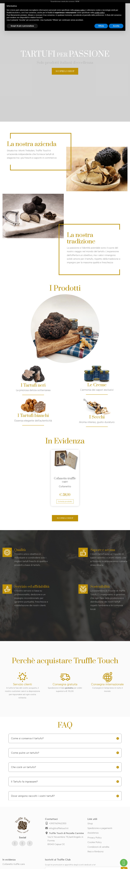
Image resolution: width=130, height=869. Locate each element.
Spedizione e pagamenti (100, 828)
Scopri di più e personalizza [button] (22, 26)
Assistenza (93, 832)
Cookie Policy (95, 842)
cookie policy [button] (99, 13)
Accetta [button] (116, 26)
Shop (90, 823)
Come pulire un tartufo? (25, 752)
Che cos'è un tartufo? (23, 767)
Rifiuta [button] (101, 26)
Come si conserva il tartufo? (27, 738)
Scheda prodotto (65, 501)
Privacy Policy (95, 837)
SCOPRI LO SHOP (65, 71)
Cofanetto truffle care (65, 480)
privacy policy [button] (79, 10)
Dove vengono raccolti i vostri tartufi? (33, 795)
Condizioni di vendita (98, 847)
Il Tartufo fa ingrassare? (24, 781)
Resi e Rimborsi (95, 851)
